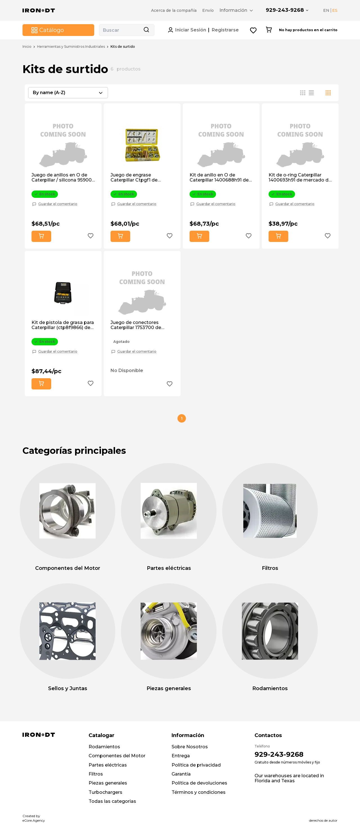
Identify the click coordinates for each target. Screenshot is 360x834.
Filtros (96, 774)
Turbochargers (105, 792)
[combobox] (68, 92)
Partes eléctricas (108, 765)
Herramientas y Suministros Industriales (71, 47)
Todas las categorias (112, 801)
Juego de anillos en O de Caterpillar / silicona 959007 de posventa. (63, 178)
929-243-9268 (285, 10)
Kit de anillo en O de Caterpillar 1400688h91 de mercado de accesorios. (219, 178)
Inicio (27, 47)
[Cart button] (269, 30)
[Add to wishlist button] (90, 236)
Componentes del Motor (117, 755)
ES (335, 10)
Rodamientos (104, 746)
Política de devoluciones (199, 783)
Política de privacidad (196, 765)
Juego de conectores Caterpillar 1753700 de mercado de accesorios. (138, 325)
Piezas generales (108, 783)
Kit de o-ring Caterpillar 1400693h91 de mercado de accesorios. (300, 178)
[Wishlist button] (253, 30)
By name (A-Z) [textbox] (49, 92)
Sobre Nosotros (190, 746)
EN (326, 10)
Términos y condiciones (199, 792)
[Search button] (146, 30)
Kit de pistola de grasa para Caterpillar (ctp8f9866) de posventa (63, 325)
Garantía (181, 774)
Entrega (181, 755)
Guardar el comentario (57, 204)
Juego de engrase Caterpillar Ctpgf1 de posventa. (134, 178)
